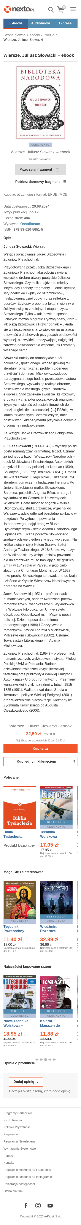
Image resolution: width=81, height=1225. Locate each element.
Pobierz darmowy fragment (37, 182)
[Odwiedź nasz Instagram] (38, 1205)
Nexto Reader (12, 1120)
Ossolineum (30, 224)
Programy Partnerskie (18, 1113)
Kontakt (8, 1162)
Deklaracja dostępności (19, 1184)
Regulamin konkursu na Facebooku (27, 1169)
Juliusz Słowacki (40, 159)
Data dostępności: (17, 206)
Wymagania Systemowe (19, 1148)
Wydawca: (11, 224)
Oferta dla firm (13, 1191)
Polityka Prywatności (17, 1127)
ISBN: (8, 229)
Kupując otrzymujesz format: (25, 194)
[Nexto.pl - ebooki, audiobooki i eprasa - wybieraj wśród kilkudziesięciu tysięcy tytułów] (19, 9)
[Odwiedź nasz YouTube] (50, 1205)
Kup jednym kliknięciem (36, 761)
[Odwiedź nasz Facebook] (25, 1205)
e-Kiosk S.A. (52, 1216)
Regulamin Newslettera (19, 1141)
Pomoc (8, 1155)
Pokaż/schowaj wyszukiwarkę (51, 9)
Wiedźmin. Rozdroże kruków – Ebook (53, 931)
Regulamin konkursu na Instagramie (27, 1177)
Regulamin (10, 1134)
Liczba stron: (13, 218)
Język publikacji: (16, 212)
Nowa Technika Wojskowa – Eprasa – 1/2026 (16, 1025)
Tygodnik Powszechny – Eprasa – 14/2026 (17, 931)
